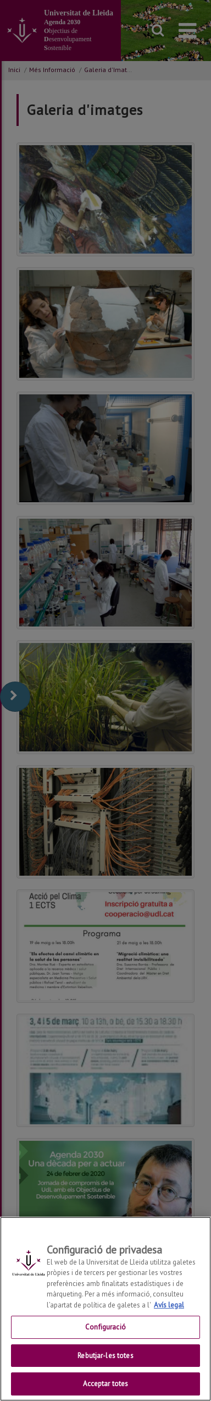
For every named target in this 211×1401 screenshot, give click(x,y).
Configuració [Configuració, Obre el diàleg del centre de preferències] (105, 1327)
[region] (105, 1309)
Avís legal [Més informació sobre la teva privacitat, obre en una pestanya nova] (169, 1305)
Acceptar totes (106, 1383)
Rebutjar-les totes (105, 1355)
